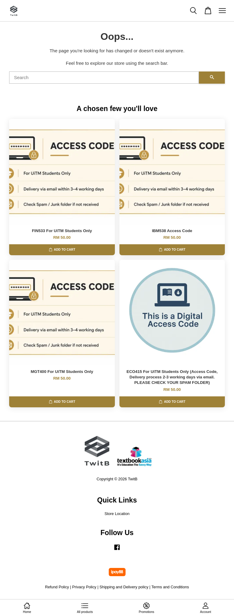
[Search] (104, 77)
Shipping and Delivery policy (124, 587)
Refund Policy (57, 587)
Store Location (117, 513)
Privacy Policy (84, 587)
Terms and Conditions (170, 587)
